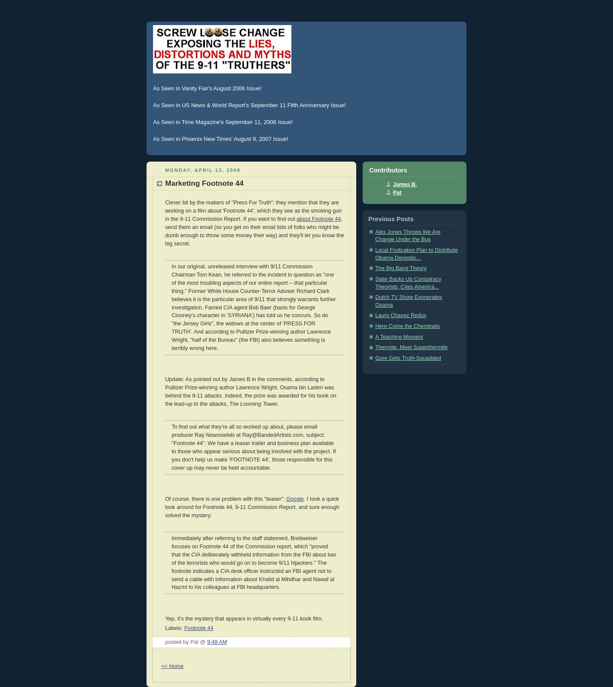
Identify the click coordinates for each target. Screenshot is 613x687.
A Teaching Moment (399, 337)
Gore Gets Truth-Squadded (408, 358)
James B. (405, 184)
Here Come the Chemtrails (407, 326)
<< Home (172, 666)
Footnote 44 (198, 628)
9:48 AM (217, 642)
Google (295, 499)
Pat (397, 193)
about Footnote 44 (319, 219)
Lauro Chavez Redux (400, 315)
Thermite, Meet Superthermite (411, 347)
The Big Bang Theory (401, 268)
